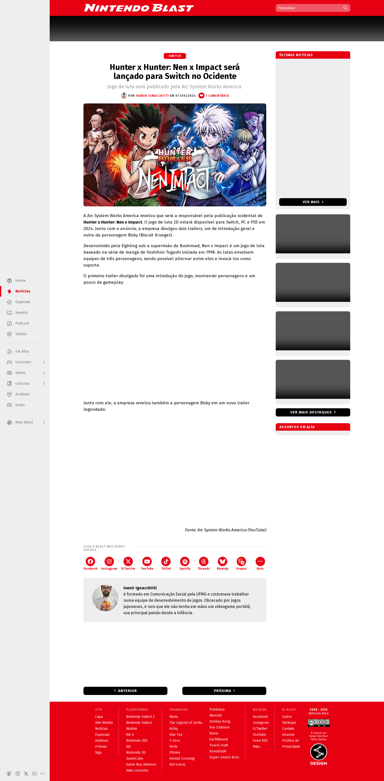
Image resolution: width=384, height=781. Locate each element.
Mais (260, 563)
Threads (203, 563)
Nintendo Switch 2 (140, 717)
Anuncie (288, 735)
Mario (173, 717)
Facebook (90, 563)
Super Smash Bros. (224, 757)
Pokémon (217, 709)
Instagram (109, 563)
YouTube (147, 563)
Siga (98, 752)
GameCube (134, 758)
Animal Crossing (182, 758)
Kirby (173, 729)
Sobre (287, 717)
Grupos (241, 563)
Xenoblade (218, 751)
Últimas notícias (296, 55)
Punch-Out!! (218, 745)
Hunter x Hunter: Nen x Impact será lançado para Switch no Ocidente (175, 72)
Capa (99, 717)
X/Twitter (128, 563)
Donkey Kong (219, 721)
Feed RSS (260, 740)
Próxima (222, 691)
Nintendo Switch (139, 723)
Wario (213, 733)
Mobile (131, 729)
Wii (128, 746)
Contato (288, 729)
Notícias (101, 729)
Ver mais (313, 202)
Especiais (102, 735)
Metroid (215, 715)
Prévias (101, 746)
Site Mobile (104, 723)
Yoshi (173, 746)
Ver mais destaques (311, 412)
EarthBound (218, 739)
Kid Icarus (177, 764)
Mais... (257, 746)
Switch (175, 56)
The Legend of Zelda (185, 723)
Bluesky (222, 563)
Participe (289, 723)
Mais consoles (137, 770)
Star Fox (175, 735)
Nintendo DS (136, 752)
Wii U (130, 735)
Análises (101, 740)
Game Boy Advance (141, 764)
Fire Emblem (219, 727)
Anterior (127, 691)
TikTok (166, 563)
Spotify (184, 563)
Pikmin (174, 752)
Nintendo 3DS (137, 740)
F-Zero (174, 740)
